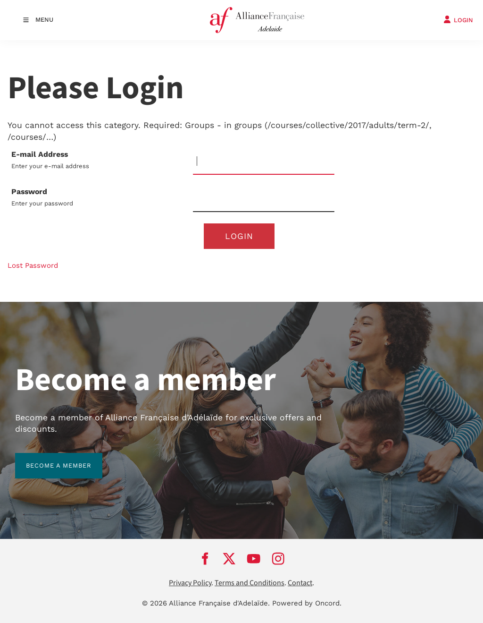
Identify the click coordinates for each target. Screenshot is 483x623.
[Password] (263, 199)
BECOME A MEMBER (48, 458)
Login (239, 236)
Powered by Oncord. (306, 603)
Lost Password (33, 265)
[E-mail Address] (263, 162)
